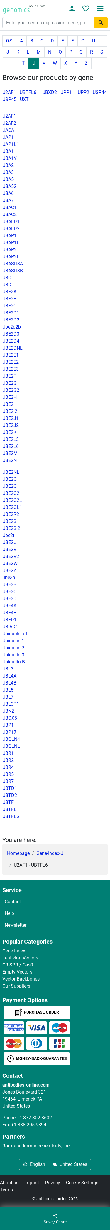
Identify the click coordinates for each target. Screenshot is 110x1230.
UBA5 (8, 179)
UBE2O (9, 479)
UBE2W (10, 563)
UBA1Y (9, 158)
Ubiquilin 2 (13, 648)
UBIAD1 (10, 626)
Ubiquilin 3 (13, 655)
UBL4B (9, 683)
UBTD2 (9, 795)
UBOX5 (9, 718)
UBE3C (9, 591)
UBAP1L (10, 242)
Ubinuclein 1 (15, 634)
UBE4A (9, 605)
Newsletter (15, 925)
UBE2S (9, 521)
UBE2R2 (10, 514)
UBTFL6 (10, 816)
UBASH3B (12, 270)
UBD (6, 285)
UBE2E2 (10, 362)
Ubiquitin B (13, 662)
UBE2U (9, 542)
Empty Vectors (17, 972)
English (34, 1164)
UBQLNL (11, 746)
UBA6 (8, 193)
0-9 (9, 41)
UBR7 (8, 781)
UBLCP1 (10, 704)
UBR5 (8, 774)
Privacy (52, 1182)
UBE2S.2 (11, 528)
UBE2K (9, 432)
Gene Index (13, 951)
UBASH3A (12, 263)
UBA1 (8, 151)
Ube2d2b (11, 327)
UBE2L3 (10, 439)
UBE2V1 (10, 549)
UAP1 (8, 137)
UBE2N (9, 460)
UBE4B (9, 612)
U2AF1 (9, 116)
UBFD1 (9, 619)
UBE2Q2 (10, 493)
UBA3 (8, 172)
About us (9, 1182)
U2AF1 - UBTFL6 (19, 92)
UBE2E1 (10, 355)
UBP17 (9, 732)
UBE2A (9, 292)
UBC (6, 277)
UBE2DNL (12, 348)
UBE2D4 (10, 341)
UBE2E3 (10, 369)
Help (9, 913)
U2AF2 (9, 123)
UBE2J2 (10, 425)
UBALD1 (11, 221)
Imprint (31, 1182)
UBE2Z (9, 570)
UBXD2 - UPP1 (57, 92)
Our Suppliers (16, 986)
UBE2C (9, 306)
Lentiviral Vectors (20, 958)
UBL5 (7, 690)
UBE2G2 (10, 390)
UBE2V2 (10, 556)
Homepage (18, 853)
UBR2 (8, 760)
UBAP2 (9, 249)
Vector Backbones (21, 979)
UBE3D (9, 598)
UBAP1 (9, 235)
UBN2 (8, 711)
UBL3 (7, 669)
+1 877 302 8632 (34, 1117)
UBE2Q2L (12, 500)
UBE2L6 (10, 446)
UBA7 (8, 200)
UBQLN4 (11, 739)
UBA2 (8, 165)
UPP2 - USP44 (92, 92)
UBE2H (9, 397)
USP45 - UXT (15, 99)
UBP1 (8, 725)
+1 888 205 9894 (28, 1125)
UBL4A (9, 676)
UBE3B (9, 584)
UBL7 (7, 697)
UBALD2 (11, 228)
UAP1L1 (10, 144)
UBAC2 (9, 214)
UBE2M (10, 453)
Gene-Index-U (49, 853)
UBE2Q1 (10, 486)
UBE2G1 (10, 383)
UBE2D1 (10, 313)
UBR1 (8, 753)
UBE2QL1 (12, 507)
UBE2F (9, 376)
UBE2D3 (10, 334)
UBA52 (9, 186)
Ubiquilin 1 (13, 641)
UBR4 (8, 767)
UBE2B (9, 299)
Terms (6, 1190)
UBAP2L (10, 256)
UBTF (8, 802)
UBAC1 (9, 207)
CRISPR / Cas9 (17, 965)
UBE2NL (10, 472)
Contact (13, 901)
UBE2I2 (9, 411)
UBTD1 (9, 788)
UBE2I (8, 404)
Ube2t (8, 535)
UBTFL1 (10, 809)
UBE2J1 (10, 418)
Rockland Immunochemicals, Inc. (36, 1146)
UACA (8, 130)
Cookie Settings (82, 1182)
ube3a (8, 577)
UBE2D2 (10, 320)
